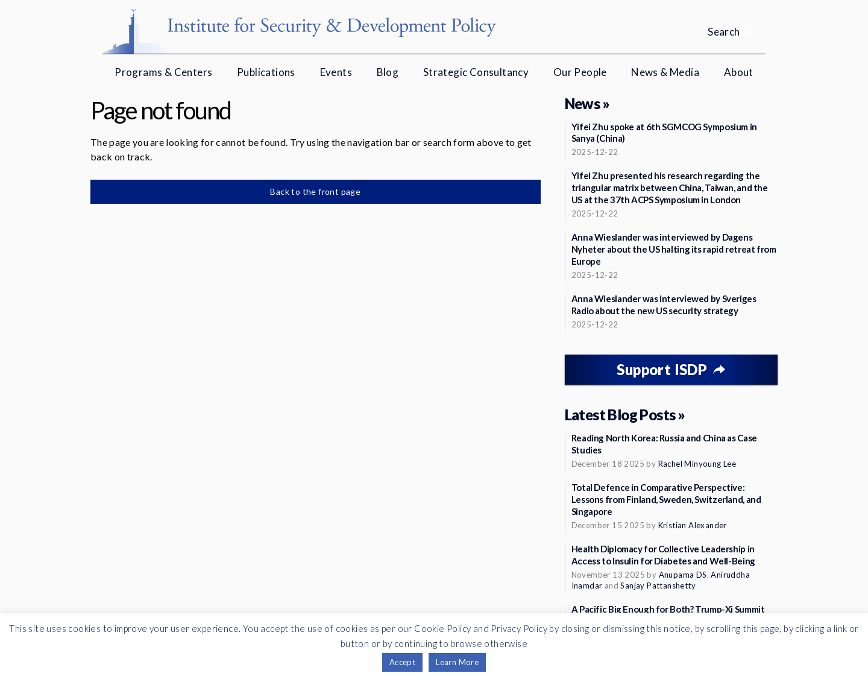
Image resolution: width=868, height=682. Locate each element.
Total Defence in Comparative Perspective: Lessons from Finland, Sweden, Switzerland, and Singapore (666, 499)
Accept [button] (402, 662)
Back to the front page (315, 191)
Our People (580, 72)
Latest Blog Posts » (625, 414)
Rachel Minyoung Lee (697, 464)
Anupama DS (683, 574)
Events (336, 72)
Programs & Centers (163, 72)
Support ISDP (662, 369)
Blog (388, 72)
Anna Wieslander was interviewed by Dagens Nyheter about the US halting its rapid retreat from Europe (673, 249)
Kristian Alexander (692, 525)
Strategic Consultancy (476, 72)
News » (587, 103)
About (738, 72)
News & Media (665, 72)
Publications (266, 72)
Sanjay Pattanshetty (658, 585)
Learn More (457, 662)
